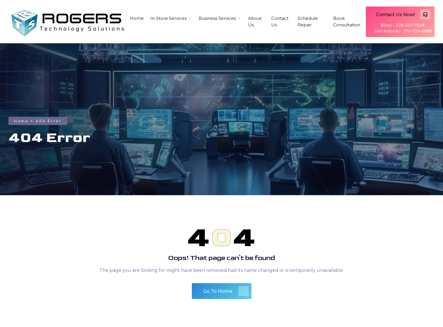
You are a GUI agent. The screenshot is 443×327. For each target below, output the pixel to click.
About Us (255, 21)
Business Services (217, 18)
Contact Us (279, 21)
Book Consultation (346, 21)
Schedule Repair (307, 21)
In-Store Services (168, 18)
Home (137, 18)
